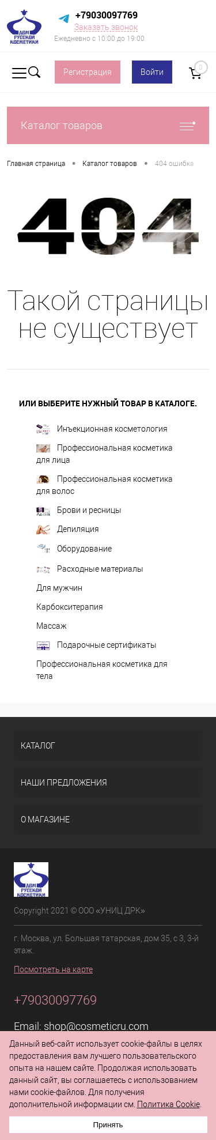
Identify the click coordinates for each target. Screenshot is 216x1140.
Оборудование (74, 549)
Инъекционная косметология (102, 429)
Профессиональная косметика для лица (104, 454)
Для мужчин (59, 587)
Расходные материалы (89, 568)
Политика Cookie (168, 1104)
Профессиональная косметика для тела (102, 670)
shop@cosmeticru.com (96, 1026)
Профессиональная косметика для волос (104, 485)
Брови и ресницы (79, 510)
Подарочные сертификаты (96, 645)
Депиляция (67, 529)
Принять (108, 1124)
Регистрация (87, 72)
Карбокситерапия (69, 606)
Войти (152, 72)
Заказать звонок (106, 27)
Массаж (51, 626)
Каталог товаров (108, 125)
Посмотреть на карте (53, 969)
